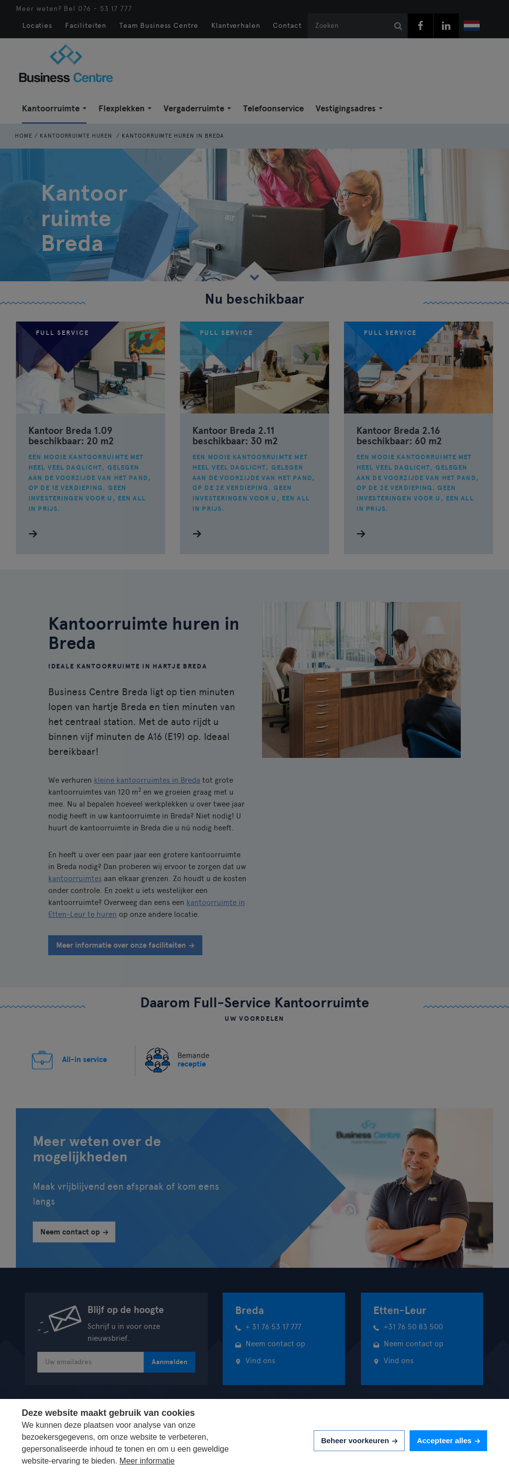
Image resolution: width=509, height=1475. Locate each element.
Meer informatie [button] (146, 1461)
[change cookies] (359, 1441)
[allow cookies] (448, 1441)
